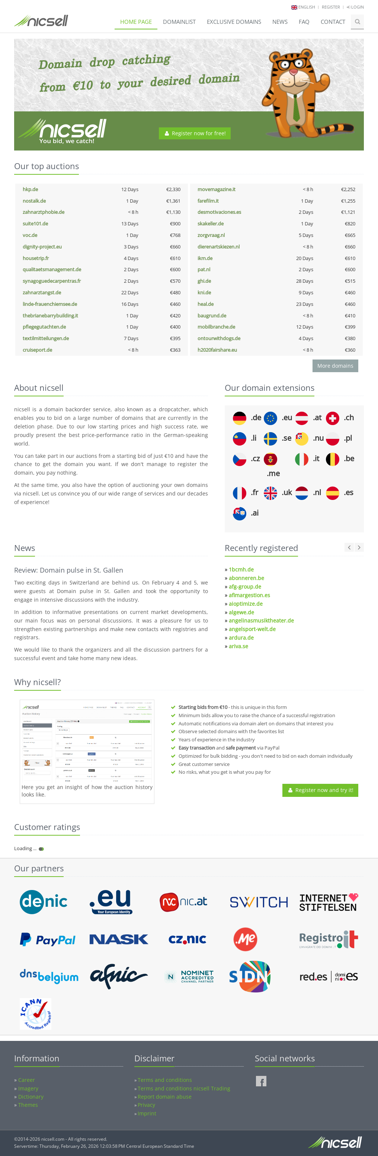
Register (331, 7)
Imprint (147, 1113)
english (306, 7)
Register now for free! (195, 133)
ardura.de (241, 637)
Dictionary (31, 1096)
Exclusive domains (234, 21)
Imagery (28, 1088)
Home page (136, 21)
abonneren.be (246, 578)
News (280, 21)
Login (355, 7)
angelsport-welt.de (252, 629)
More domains (335, 365)
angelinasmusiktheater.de (261, 620)
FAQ (304, 21)
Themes (28, 1104)
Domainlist (179, 21)
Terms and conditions (165, 1079)
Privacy (146, 1104)
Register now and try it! (320, 790)
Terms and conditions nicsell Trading (184, 1088)
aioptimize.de (246, 603)
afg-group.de (245, 586)
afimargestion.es (249, 595)
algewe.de (241, 612)
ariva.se (238, 646)
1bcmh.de (241, 569)
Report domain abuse (165, 1096)
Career (26, 1079)
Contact (333, 21)
